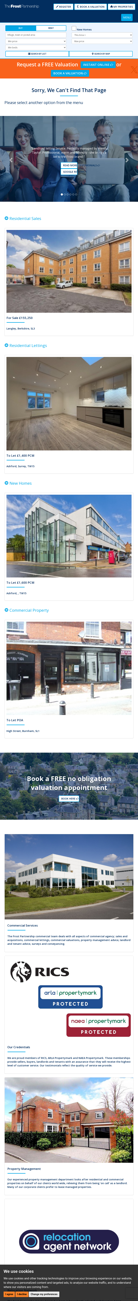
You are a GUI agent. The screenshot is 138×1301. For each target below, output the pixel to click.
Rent (51, 28)
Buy (21, 28)
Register (63, 6)
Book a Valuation (90, 6)
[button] (10, 155)
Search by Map (101, 53)
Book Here (69, 790)
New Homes (84, 29)
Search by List (37, 53)
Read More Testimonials (70, 162)
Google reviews (70, 168)
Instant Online (98, 65)
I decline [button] (22, 1294)
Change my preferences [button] (44, 1294)
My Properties (121, 6)
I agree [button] (9, 1294)
